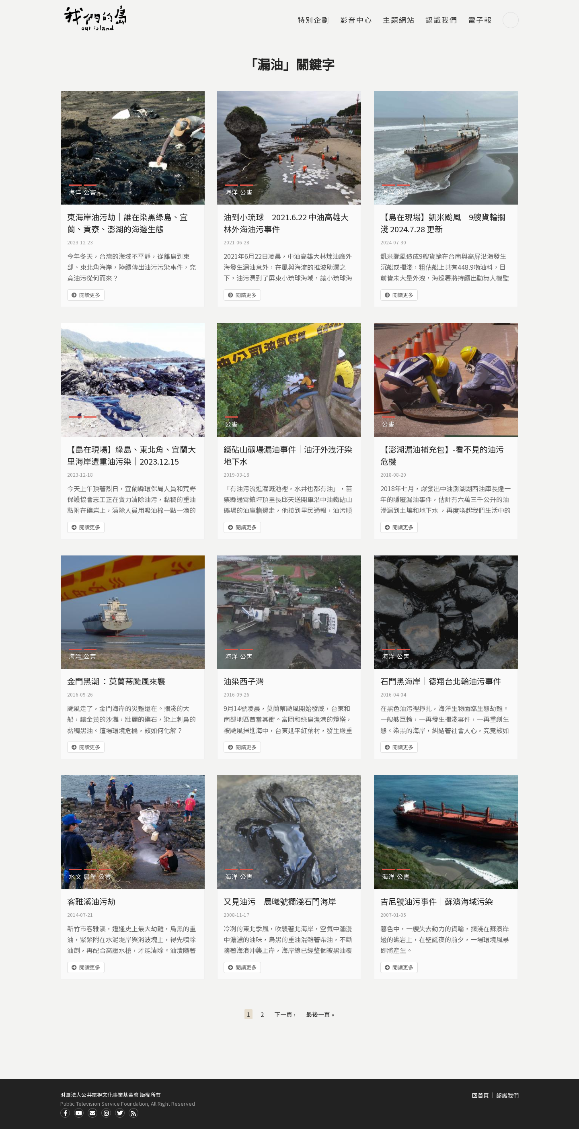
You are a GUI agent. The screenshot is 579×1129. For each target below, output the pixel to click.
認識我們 (441, 20)
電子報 (480, 20)
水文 (75, 876)
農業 (90, 876)
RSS (133, 1113)
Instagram (106, 1113)
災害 (403, 192)
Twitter (120, 1113)
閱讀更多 (89, 295)
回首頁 (480, 1095)
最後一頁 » (320, 1014)
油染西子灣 (244, 681)
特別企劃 (314, 20)
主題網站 (399, 20)
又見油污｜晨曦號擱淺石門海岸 (280, 901)
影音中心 (356, 20)
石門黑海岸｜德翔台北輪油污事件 (440, 681)
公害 (90, 192)
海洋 (75, 192)
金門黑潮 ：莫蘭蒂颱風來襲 (116, 681)
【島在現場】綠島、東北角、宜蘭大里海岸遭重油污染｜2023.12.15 (131, 455)
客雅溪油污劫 (91, 901)
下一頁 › (285, 1014)
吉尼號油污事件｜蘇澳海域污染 (436, 901)
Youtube (79, 1113)
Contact (92, 1113)
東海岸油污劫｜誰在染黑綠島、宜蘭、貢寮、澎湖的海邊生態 (127, 223)
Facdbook (65, 1113)
